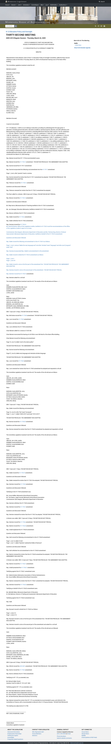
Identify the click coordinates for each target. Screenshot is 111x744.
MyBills (84, 735)
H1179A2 (21, 217)
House (7, 5)
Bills (42, 5)
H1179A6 (23, 522)
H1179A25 (23, 421)
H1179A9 (23, 484)
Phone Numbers (61, 736)
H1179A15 (23, 273)
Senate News (85, 733)
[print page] (104, 26)
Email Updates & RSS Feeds (89, 737)
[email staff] (101, 26)
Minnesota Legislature (16, 1)
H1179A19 (22, 472)
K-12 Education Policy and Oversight (19, 32)
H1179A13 (23, 162)
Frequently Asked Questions (15, 739)
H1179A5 (21, 319)
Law (46, 5)
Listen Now (78, 45)
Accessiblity (10, 737)
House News (85, 732)
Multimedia (53, 5)
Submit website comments (64, 738)
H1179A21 (23, 563)
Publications (62, 5)
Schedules (26, 5)
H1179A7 (23, 507)
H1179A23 (23, 584)
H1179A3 (22, 670)
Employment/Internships (14, 733)
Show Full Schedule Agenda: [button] (82, 47)
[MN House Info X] (95, 26)
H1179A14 (23, 198)
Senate (13, 5)
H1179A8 (24, 315)
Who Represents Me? (38, 732)
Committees (34, 5)
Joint (19, 5)
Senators (34, 735)
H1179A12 (24, 182)
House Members (36, 733)
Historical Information (13, 732)
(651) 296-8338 (61, 733)
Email (68, 733)
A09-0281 (22, 666)
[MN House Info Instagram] (98, 26)
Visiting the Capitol (12, 735)
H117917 (45, 169)
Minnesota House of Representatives (27, 22)
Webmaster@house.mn (76, 743)
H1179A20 (23, 526)
